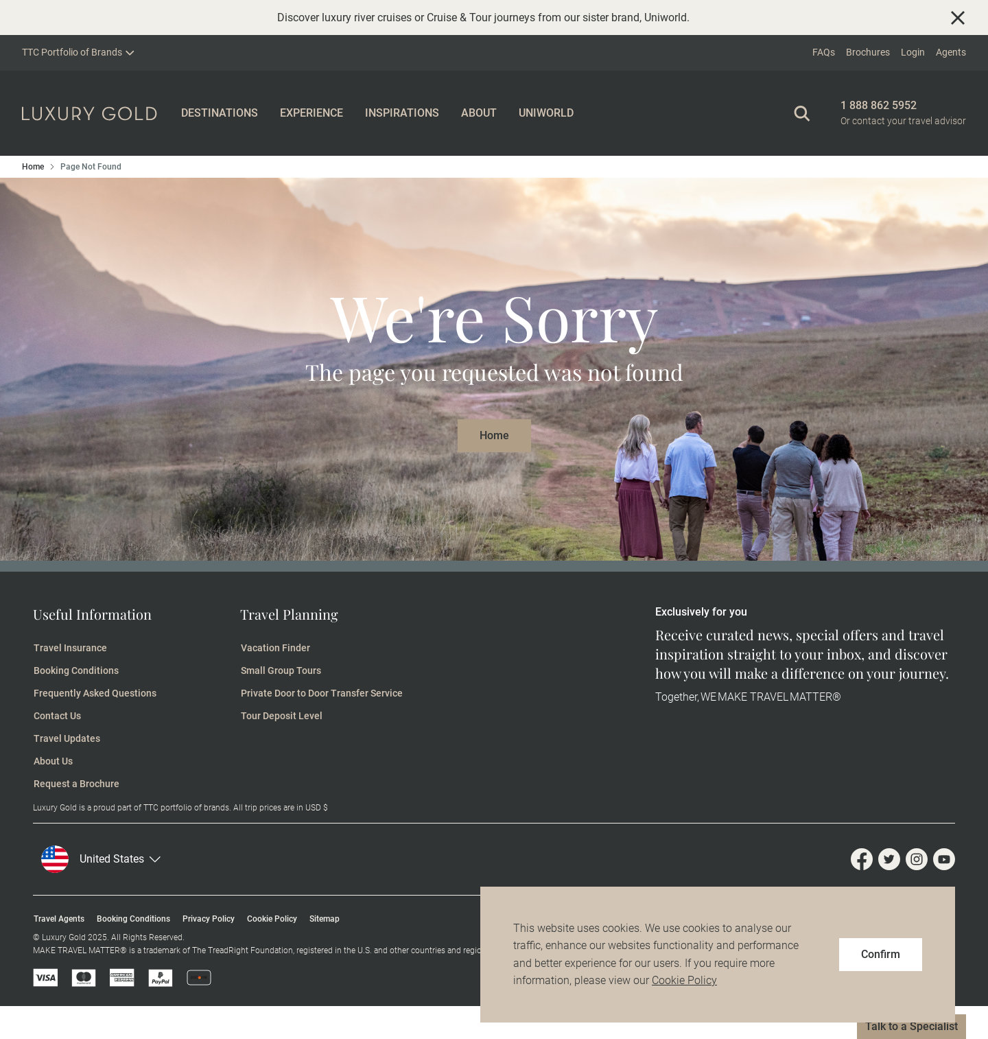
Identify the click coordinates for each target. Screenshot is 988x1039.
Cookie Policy (684, 980)
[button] (103, 859)
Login (913, 52)
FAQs (823, 52)
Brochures (868, 52)
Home (33, 167)
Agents (951, 52)
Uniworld (665, 17)
